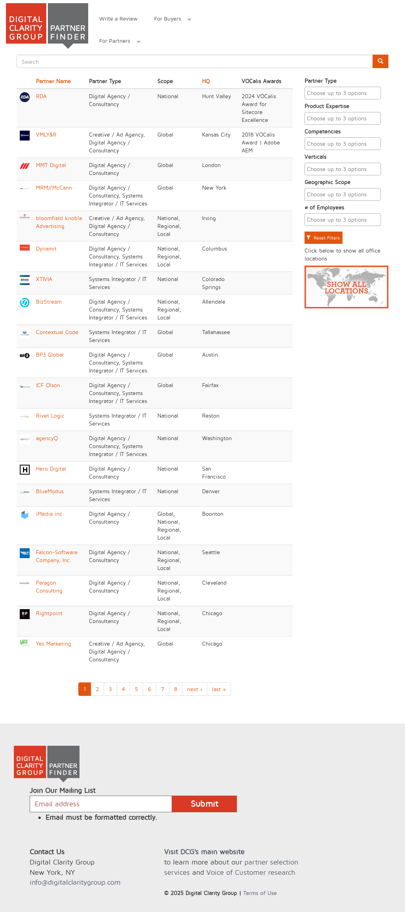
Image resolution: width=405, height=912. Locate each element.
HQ (206, 81)
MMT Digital (51, 165)
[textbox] (345, 93)
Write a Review (118, 18)
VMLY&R (46, 134)
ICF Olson (48, 385)
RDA (41, 96)
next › (194, 689)
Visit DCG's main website (204, 851)
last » (219, 689)
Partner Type (321, 80)
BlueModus (50, 491)
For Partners (115, 41)
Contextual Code (57, 332)
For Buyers (168, 19)
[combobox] (343, 93)
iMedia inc (49, 513)
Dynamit (46, 248)
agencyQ (47, 438)
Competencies (323, 131)
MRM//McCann (54, 187)
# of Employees (324, 207)
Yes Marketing (53, 643)
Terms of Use (260, 892)
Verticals (315, 156)
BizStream (49, 301)
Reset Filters (323, 238)
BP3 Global (50, 354)
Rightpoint (49, 613)
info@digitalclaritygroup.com (75, 882)
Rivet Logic (50, 415)
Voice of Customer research (250, 872)
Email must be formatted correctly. (101, 817)
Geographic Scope (327, 182)
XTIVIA (44, 279)
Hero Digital (51, 468)
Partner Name (53, 81)
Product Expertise (327, 106)
